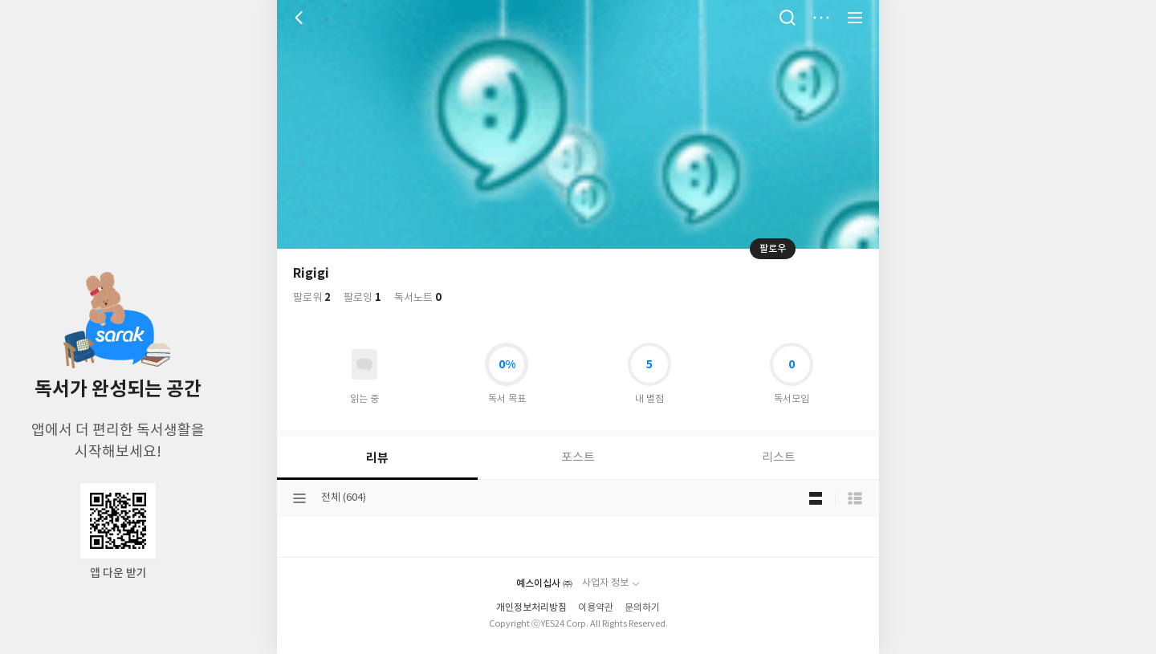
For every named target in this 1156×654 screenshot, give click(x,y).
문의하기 (642, 608)
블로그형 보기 (815, 498)
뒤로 (301, 18)
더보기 (821, 18)
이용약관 (595, 608)
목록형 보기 (854, 498)
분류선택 (299, 498)
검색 (787, 18)
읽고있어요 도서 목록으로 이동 (364, 364)
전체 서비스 (855, 18)
